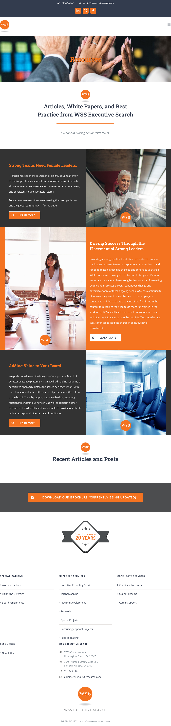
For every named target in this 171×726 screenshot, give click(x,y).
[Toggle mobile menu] (169, 25)
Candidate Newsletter (131, 585)
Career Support (127, 602)
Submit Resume (128, 593)
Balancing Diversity (13, 593)
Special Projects (69, 620)
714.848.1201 (71, 671)
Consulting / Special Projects (77, 629)
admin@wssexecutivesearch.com (82, 676)
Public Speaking (69, 637)
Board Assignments (13, 602)
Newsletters (8, 653)
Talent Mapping (69, 593)
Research (66, 611)
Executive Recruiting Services (77, 585)
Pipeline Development (73, 602)
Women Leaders (11, 585)
